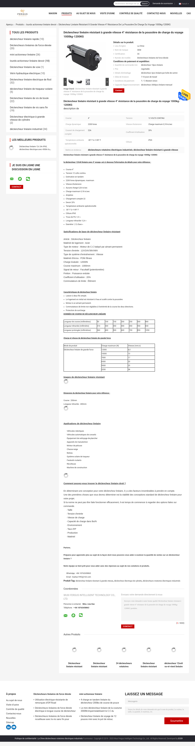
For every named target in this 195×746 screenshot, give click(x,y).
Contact (118, 90)
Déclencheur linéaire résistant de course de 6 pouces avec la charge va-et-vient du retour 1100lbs (99, 665)
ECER (180, 738)
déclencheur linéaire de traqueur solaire (31, 88)
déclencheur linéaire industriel (26, 129)
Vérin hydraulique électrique (25, 73)
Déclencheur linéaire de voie (25, 67)
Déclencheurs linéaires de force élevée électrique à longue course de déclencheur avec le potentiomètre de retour (55, 710)
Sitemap (10, 722)
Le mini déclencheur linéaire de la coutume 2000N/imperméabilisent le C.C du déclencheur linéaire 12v (101, 710)
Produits (67, 13)
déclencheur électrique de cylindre (128, 581)
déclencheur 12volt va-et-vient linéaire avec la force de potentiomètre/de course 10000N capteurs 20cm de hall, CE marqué (173, 665)
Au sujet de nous (85, 13)
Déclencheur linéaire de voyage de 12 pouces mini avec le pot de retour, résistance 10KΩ (98, 718)
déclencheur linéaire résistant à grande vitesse (94, 581)
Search (145, 4)
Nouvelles (176, 13)
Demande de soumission (163, 3)
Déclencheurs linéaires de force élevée (30, 45)
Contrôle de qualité (130, 13)
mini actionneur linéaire (22, 54)
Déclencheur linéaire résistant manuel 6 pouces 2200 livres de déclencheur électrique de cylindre (74, 665)
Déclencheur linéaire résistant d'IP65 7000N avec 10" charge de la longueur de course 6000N (149, 665)
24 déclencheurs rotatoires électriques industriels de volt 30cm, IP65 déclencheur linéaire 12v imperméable (123, 665)
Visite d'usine (107, 13)
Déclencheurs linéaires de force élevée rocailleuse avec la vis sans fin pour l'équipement (53, 718)
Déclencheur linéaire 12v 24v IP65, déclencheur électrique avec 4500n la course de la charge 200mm (34, 149)
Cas (189, 13)
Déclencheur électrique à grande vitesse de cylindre (27, 118)
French (185, 4)
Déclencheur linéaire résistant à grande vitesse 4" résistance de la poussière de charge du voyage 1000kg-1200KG (85, 91)
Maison (53, 13)
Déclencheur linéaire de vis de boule (29, 98)
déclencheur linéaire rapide (24, 39)
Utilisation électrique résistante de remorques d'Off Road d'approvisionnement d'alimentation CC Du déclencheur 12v (55, 701)
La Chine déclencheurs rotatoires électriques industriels (60, 738)
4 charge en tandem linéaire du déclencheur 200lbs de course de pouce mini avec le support (100, 701)
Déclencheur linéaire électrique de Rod (30, 79)
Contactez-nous (156, 13)
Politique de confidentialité (25, 738)
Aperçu (9, 24)
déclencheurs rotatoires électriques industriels (161, 581)
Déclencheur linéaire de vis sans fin (29, 107)
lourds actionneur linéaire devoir (41, 24)
